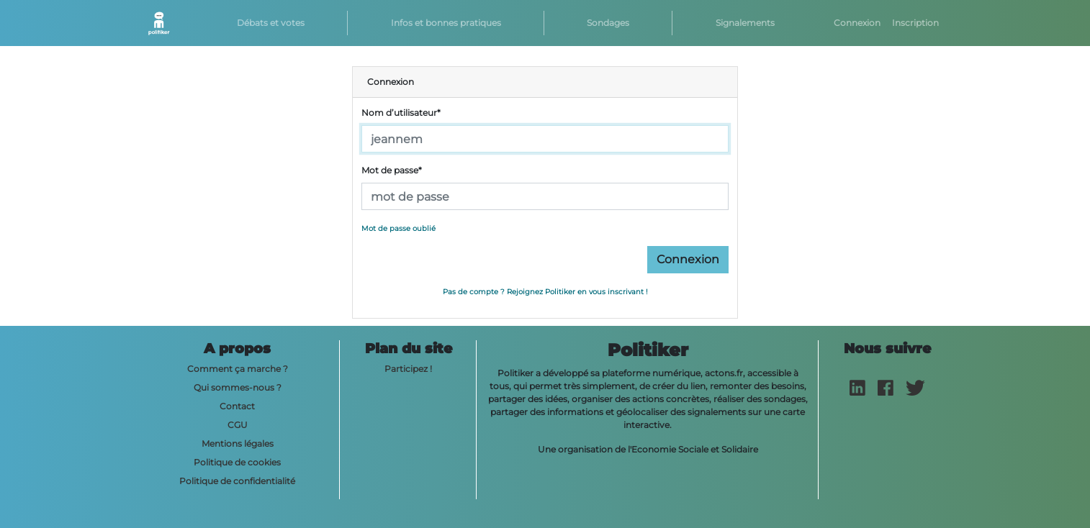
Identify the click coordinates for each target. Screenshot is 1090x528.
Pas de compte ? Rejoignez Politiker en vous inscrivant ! (545, 292)
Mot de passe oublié (398, 228)
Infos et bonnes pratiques (446, 22)
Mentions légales (238, 443)
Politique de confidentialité (237, 480)
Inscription (915, 22)
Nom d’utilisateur (401, 112)
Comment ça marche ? (237, 368)
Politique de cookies (237, 462)
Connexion (857, 22)
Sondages (608, 22)
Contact (237, 406)
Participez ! (408, 368)
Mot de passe (391, 170)
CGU (238, 424)
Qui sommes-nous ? (237, 387)
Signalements (745, 22)
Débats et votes (271, 22)
